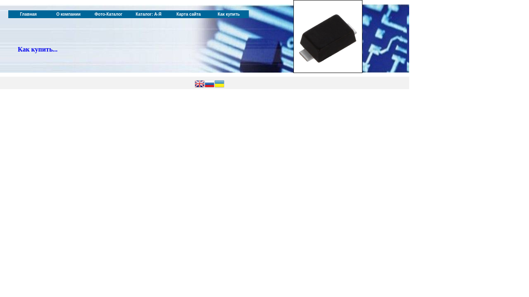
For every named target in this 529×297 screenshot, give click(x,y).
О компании (68, 14)
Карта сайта (188, 14)
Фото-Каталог (108, 14)
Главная (28, 14)
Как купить (229, 14)
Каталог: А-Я (149, 14)
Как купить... (37, 49)
